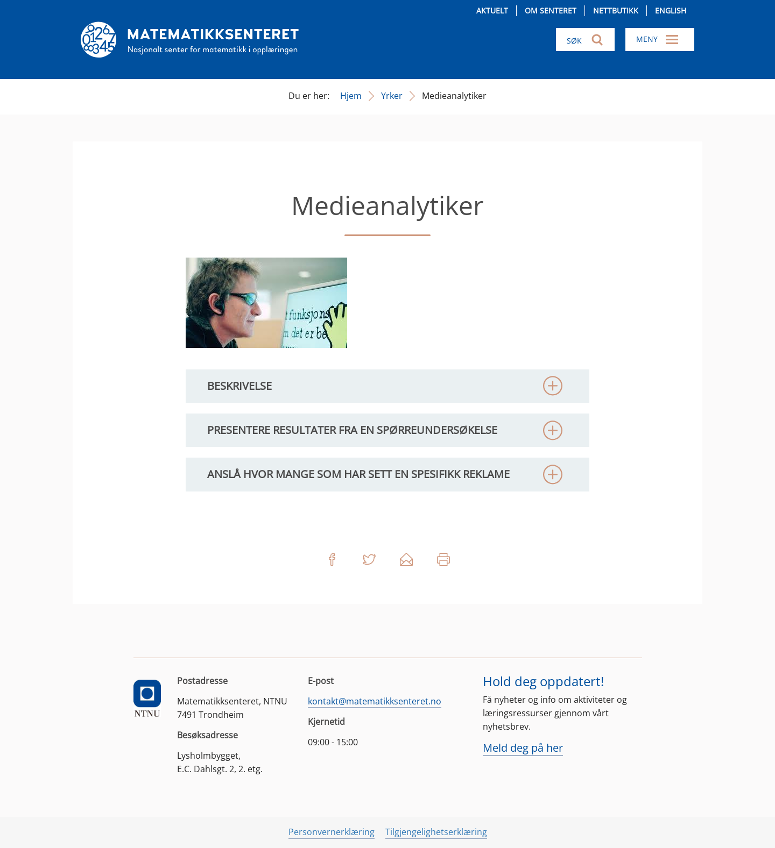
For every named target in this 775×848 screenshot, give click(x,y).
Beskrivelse (239, 386)
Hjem (351, 96)
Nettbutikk (615, 10)
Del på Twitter (369, 560)
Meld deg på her (523, 747)
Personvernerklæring (331, 832)
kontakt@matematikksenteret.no (374, 701)
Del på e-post (406, 560)
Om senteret (550, 10)
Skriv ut (443, 560)
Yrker (392, 96)
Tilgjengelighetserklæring (436, 832)
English (670, 10)
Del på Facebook (332, 560)
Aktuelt (492, 10)
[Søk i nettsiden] (585, 39)
